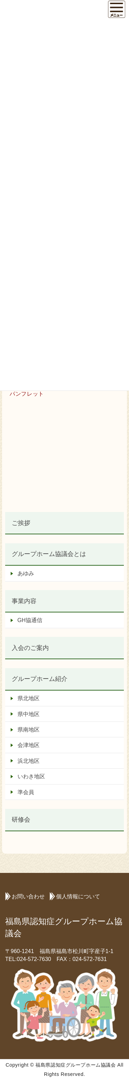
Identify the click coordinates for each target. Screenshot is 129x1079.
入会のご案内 (30, 647)
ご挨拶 (21, 522)
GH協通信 (30, 620)
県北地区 (29, 698)
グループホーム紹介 (39, 678)
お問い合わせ (28, 896)
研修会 (21, 819)
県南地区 (29, 730)
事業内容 (24, 601)
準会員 (26, 792)
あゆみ (26, 573)
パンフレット (27, 394)
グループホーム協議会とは (49, 553)
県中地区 (29, 714)
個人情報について (78, 896)
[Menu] (116, 9)
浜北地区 (29, 761)
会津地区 (29, 745)
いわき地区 (31, 776)
